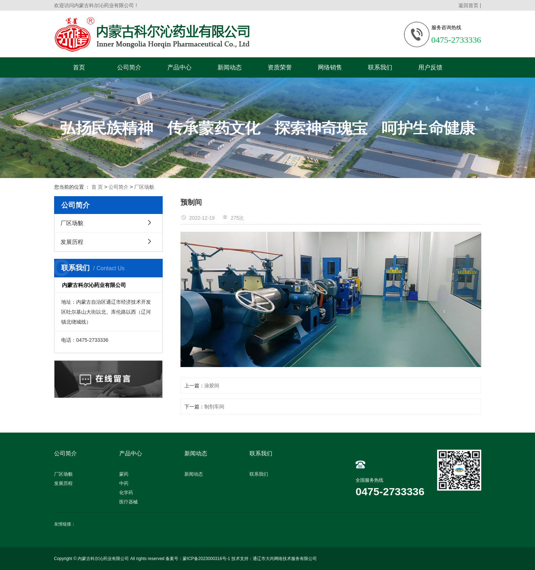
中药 (123, 483)
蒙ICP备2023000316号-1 (206, 558)
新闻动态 (229, 67)
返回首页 (468, 5)
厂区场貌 (144, 187)
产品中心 (179, 67)
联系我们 (380, 67)
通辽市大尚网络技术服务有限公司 (285, 558)
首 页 (97, 187)
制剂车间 (214, 406)
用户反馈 (430, 67)
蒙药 (123, 474)
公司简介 (129, 67)
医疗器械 (128, 501)
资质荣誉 (280, 67)
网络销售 (330, 67)
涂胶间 (211, 385)
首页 (79, 67)
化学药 (126, 492)
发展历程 (72, 242)
